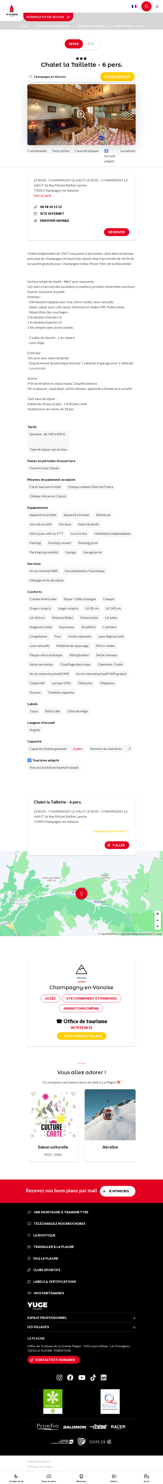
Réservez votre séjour (48, 17)
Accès (50, 998)
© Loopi (157, 933)
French (134, 6)
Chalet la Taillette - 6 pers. (128, 25)
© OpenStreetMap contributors (135, 933)
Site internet (49, 213)
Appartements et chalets (93, 25)
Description (60, 151)
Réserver (116, 232)
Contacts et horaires (55, 1360)
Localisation (129, 151)
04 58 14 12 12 (48, 207)
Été (91, 44)
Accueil (26, 25)
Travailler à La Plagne (50, 1247)
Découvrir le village (83, 1036)
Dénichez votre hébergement (54, 25)
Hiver (74, 44)
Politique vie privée (40, 1466)
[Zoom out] (158, 920)
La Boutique (41, 1235)
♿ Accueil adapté (109, 156)
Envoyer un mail (51, 220)
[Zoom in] (158, 914)
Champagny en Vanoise (111, 831)
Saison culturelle (53, 1146)
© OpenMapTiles (107, 933)
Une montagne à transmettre (58, 1212)
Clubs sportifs (43, 1270)
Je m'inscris (119, 1191)
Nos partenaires (45, 1293)
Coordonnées (37, 151)
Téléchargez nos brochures (56, 1223)
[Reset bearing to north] (158, 926)
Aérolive (110, 1146)
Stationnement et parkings (91, 998)
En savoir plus (117, 77)
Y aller (118, 845)
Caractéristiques (87, 151)
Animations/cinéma (81, 1008)
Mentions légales (38, 1461)
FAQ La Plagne (42, 1258)
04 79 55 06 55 (81, 1028)
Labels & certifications (51, 1281)
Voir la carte (42, 195)
